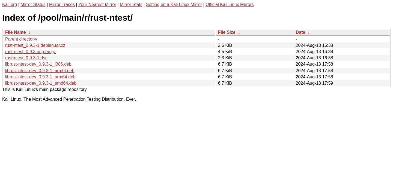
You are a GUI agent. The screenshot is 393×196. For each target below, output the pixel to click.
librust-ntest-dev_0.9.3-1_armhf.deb (39, 70)
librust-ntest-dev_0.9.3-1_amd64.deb (41, 83)
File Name (15, 32)
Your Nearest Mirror (97, 4)
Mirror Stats (131, 4)
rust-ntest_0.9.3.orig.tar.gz (30, 51)
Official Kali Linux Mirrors (230, 4)
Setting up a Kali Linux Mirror (174, 4)
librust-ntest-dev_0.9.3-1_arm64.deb (40, 77)
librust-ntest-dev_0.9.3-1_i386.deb (38, 64)
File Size (227, 32)
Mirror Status (33, 4)
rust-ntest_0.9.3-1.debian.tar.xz (35, 45)
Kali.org (9, 4)
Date (300, 32)
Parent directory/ (21, 39)
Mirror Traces (62, 4)
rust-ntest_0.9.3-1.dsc (26, 58)
